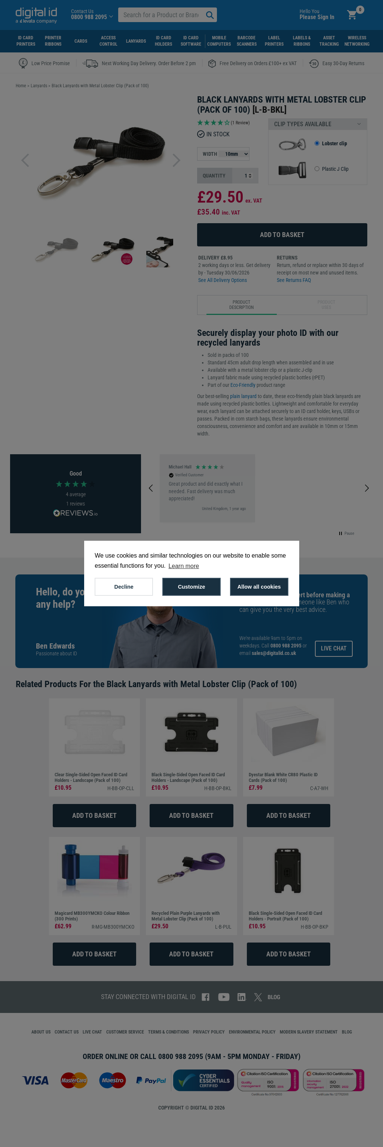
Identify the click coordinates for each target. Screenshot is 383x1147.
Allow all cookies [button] (259, 587)
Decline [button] (124, 587)
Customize (191, 587)
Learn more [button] (183, 566)
